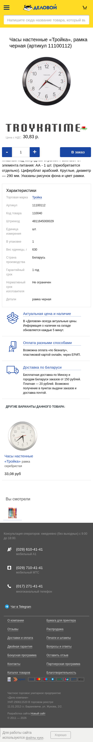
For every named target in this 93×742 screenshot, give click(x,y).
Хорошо (60, 735)
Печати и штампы (59, 638)
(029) (29, 549)
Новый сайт (38, 713)
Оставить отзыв (57, 655)
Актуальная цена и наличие (47, 313)
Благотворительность (61, 672)
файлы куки (34, 738)
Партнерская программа (63, 664)
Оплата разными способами (47, 343)
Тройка (37, 197)
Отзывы (12, 629)
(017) (29, 586)
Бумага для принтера (61, 620)
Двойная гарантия (19, 646)
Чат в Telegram (21, 607)
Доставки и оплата (20, 638)
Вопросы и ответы (59, 646)
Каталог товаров (18, 672)
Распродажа (55, 629)
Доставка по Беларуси (42, 367)
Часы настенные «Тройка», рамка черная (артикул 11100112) (48, 42)
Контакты (13, 664)
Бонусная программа (21, 655)
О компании (15, 620)
